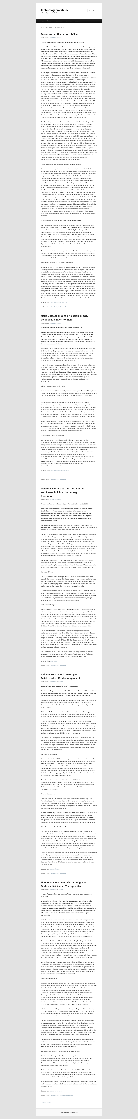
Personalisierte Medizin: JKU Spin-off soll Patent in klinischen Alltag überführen (63, 492)
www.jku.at (53, 661)
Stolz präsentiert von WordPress (69, 1112)
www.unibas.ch (55, 869)
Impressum (78, 21)
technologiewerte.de (55, 10)
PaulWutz (60, 681)
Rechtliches (58, 21)
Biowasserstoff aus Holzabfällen (60, 34)
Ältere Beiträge (46, 1102)
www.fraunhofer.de (56, 1091)
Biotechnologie (55, 307)
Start (42, 21)
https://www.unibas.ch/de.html (59, 470)
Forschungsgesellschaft (66, 1095)
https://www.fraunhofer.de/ (58, 302)
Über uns (49, 21)
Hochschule (63, 307)
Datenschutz (68, 21)
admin (59, 37)
